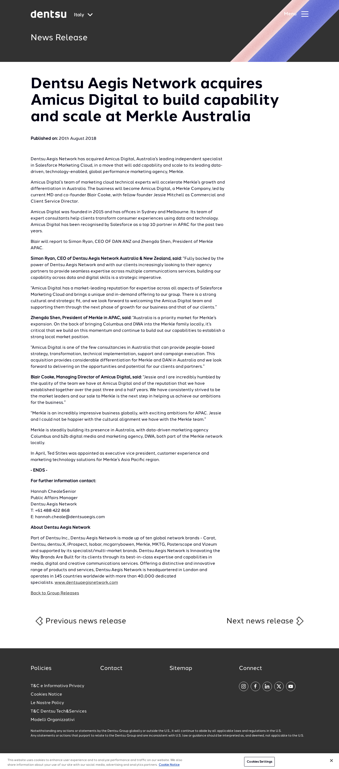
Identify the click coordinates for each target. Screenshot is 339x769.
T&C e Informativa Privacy (57, 686)
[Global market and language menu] (83, 15)
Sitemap (181, 668)
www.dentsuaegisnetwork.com (86, 583)
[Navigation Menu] (296, 14)
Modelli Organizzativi (53, 720)
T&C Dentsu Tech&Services (59, 711)
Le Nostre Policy (47, 703)
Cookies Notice (46, 694)
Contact (111, 668)
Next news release (265, 621)
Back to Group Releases (55, 593)
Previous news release (80, 621)
